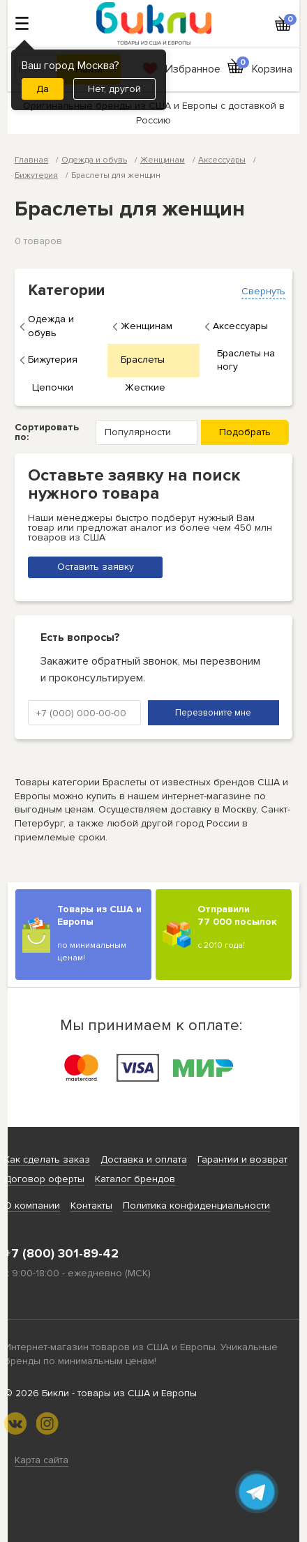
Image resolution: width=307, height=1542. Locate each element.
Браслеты (143, 359)
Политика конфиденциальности (196, 1205)
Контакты (91, 1205)
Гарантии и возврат (242, 1159)
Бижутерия (52, 359)
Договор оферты (44, 1179)
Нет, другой (114, 89)
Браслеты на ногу (246, 360)
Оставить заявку (95, 567)
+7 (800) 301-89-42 (61, 1253)
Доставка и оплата (143, 1159)
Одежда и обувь (51, 326)
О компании (32, 1205)
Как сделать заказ (47, 1159)
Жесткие (145, 387)
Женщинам (146, 326)
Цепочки (52, 387)
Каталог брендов (135, 1179)
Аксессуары (240, 326)
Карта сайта (41, 1460)
